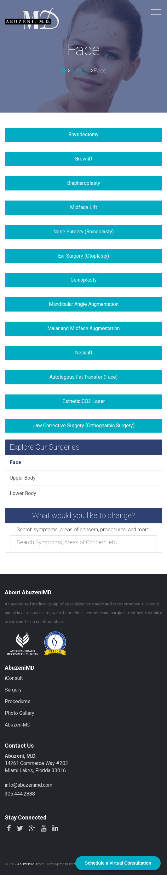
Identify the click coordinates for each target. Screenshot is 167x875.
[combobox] (83, 542)
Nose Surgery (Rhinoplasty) (83, 232)
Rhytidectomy (83, 134)
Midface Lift (83, 207)
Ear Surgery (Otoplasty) (83, 256)
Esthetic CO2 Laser (83, 401)
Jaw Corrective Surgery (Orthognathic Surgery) (84, 426)
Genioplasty (84, 280)
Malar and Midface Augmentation (83, 328)
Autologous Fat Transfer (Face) (83, 377)
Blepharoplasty (83, 183)
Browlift (83, 159)
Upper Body (23, 478)
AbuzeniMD (18, 725)
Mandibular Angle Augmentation (83, 304)
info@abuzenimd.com (28, 785)
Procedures (18, 701)
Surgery (80, 70)
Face (15, 462)
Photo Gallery (19, 713)
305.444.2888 (20, 794)
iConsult (14, 678)
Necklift (83, 353)
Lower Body (23, 493)
